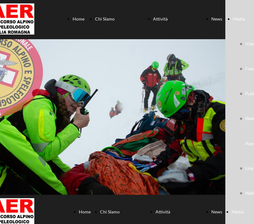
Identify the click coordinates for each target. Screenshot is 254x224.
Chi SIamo (105, 18)
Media (239, 18)
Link (249, 168)
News (216, 18)
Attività (160, 18)
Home (78, 18)
